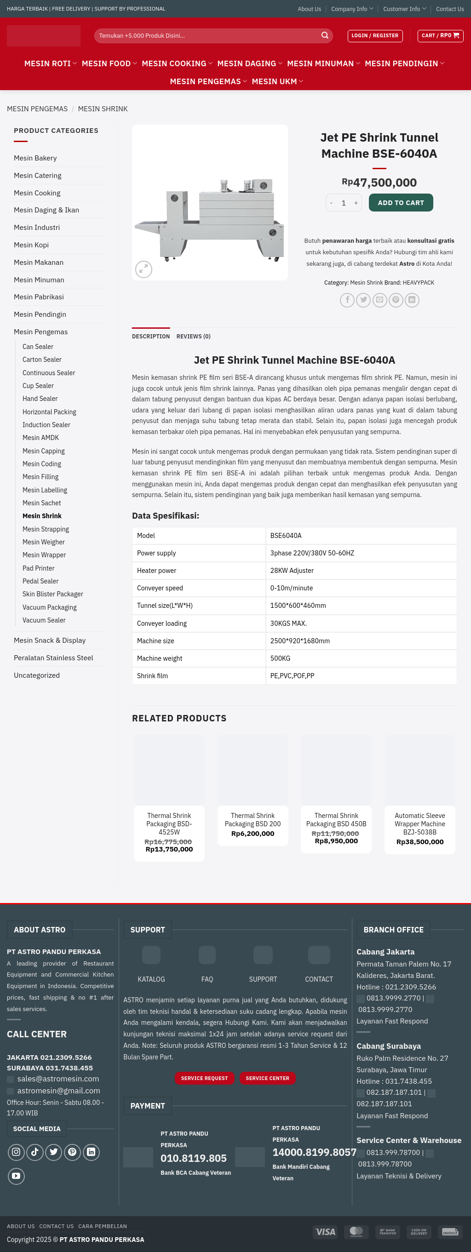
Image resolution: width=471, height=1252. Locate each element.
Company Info (352, 8)
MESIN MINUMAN (323, 63)
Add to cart (401, 202)
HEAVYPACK (419, 282)
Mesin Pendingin (40, 314)
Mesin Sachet (42, 503)
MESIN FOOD (110, 63)
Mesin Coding (42, 464)
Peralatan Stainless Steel (53, 657)
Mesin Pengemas (37, 108)
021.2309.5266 (66, 1057)
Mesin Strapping (46, 529)
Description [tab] (152, 336)
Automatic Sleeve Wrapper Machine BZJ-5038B (420, 824)
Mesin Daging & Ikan (46, 209)
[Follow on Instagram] (16, 1152)
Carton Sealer (42, 359)
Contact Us (450, 8)
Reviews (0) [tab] (195, 336)
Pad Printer (39, 568)
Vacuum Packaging (50, 607)
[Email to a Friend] (380, 300)
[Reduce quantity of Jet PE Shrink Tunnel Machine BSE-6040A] (331, 203)
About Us (310, 8)
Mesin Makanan (38, 262)
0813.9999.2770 (394, 998)
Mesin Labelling (45, 490)
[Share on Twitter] (363, 300)
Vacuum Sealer (44, 620)
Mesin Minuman (39, 279)
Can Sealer (38, 347)
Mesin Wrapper (44, 555)
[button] (375, 36)
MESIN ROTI (50, 63)
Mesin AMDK (41, 438)
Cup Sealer (38, 386)
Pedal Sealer (40, 581)
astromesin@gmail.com (58, 1091)
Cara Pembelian (102, 1226)
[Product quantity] (344, 203)
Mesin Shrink (102, 108)
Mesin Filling (40, 477)
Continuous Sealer (49, 373)
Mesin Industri (37, 227)
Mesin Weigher (44, 542)
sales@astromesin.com (58, 1079)
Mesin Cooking (37, 192)
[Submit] (325, 36)
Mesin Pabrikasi (39, 296)
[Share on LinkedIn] (412, 300)
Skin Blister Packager (53, 594)
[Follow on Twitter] (53, 1152)
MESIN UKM (278, 81)
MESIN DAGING (249, 63)
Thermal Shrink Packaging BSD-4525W (169, 824)
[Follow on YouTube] (16, 1176)
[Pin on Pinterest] (396, 300)
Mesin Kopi (31, 244)
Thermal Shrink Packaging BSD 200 (253, 820)
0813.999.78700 (393, 1153)
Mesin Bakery (35, 157)
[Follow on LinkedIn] (91, 1152)
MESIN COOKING (177, 63)
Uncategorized (37, 675)
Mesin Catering (37, 175)
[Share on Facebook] (347, 300)
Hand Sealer (40, 398)
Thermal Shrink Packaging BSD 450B (336, 820)
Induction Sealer (46, 425)
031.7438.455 (69, 1068)
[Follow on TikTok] (34, 1152)
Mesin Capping (44, 451)
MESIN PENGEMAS (208, 81)
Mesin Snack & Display (50, 640)
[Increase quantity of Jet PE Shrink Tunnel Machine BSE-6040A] (356, 203)
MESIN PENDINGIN (404, 63)
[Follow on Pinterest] (72, 1152)
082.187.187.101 (394, 1092)
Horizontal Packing (49, 412)
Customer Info (404, 8)
